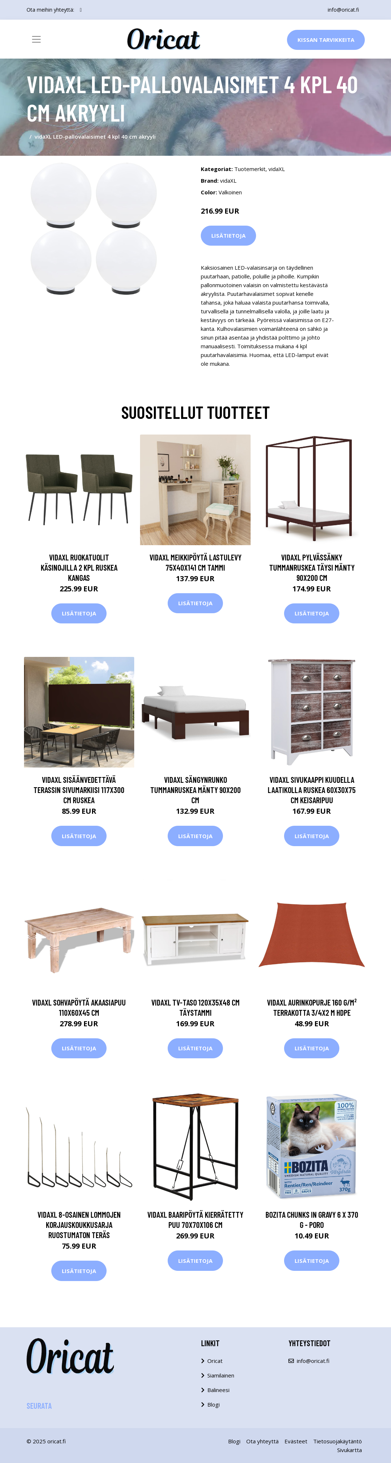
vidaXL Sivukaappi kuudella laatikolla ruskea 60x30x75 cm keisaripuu (312, 790)
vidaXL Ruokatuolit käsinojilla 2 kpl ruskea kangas (79, 567)
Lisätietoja (228, 235)
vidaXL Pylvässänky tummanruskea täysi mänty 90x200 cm (312, 567)
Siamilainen (220, 1375)
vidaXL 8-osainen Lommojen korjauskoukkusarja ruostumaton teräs (79, 1225)
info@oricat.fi (343, 9)
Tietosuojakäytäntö (337, 1441)
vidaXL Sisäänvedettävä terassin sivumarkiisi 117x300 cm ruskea (78, 790)
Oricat (215, 1360)
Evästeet (295, 1441)
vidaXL (276, 169)
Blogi (213, 1404)
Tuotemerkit (250, 169)
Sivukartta (349, 1450)
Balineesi (218, 1389)
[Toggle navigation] (36, 39)
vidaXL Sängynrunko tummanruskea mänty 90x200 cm (195, 790)
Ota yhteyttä (262, 1441)
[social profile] (81, 10)
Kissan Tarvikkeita (326, 39)
